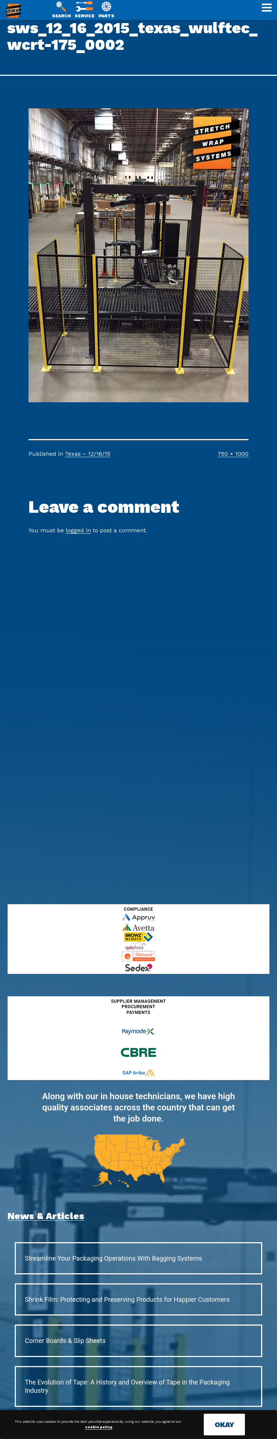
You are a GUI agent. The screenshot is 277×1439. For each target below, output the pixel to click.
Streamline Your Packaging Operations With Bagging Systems (113, 1258)
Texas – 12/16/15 (87, 453)
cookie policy (98, 1427)
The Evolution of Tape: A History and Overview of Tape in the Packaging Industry (127, 1386)
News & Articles (46, 1215)
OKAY (224, 1424)
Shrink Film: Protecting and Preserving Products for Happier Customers (127, 1299)
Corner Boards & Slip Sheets (65, 1340)
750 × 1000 (233, 453)
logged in (78, 530)
